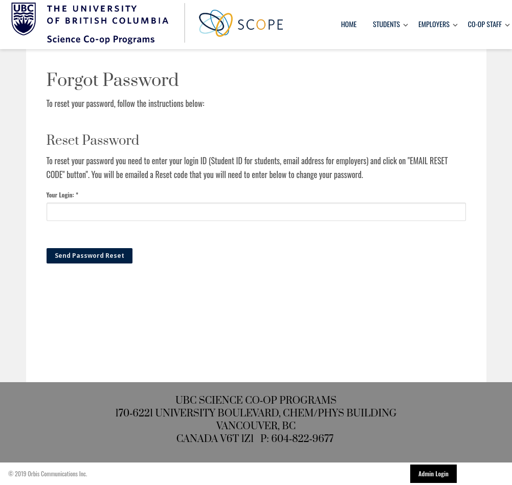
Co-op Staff (485, 23)
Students (386, 23)
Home (349, 23)
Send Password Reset (89, 255)
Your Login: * (63, 194)
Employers (434, 23)
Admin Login (433, 473)
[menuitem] (349, 24)
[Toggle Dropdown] (405, 24)
